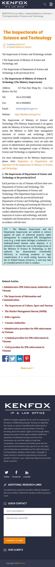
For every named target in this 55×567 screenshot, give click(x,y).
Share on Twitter (12, 358)
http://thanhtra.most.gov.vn (27, 114)
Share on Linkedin (19, 358)
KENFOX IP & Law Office (13, 14)
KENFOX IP (20, 44)
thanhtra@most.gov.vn (26, 108)
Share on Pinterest (26, 358)
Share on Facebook (5, 358)
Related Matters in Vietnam (38, 14)
